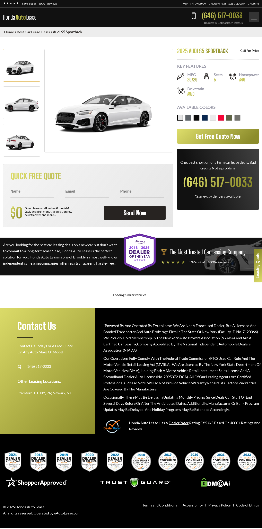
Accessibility (193, 505)
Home (9, 32)
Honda (19, 17)
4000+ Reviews (47, 3)
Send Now (135, 213)
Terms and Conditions (159, 505)
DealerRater (179, 423)
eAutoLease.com (67, 513)
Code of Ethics (247, 505)
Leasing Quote (258, 265)
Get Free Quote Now (218, 136)
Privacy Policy (219, 505)
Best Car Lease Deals (33, 32)
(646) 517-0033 (222, 15)
